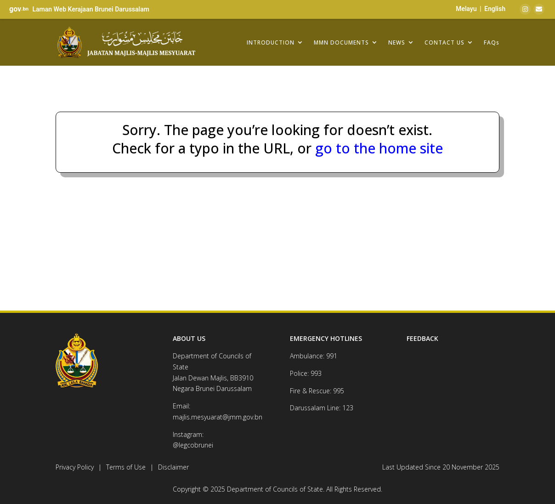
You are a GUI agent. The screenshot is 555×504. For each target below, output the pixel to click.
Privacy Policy (75, 467)
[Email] (538, 9)
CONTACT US (444, 42)
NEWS (396, 42)
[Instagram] (525, 9)
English (494, 8)
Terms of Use (126, 467)
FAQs (491, 42)
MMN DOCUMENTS (341, 42)
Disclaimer (173, 467)
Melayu (466, 8)
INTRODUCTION (270, 42)
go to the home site (377, 148)
